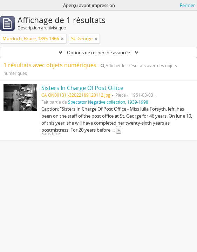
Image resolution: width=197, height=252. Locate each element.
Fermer (187, 5)
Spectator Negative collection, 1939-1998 (108, 102)
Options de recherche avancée (98, 52)
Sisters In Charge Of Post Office (82, 88)
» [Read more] (118, 130)
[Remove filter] (62, 38)
